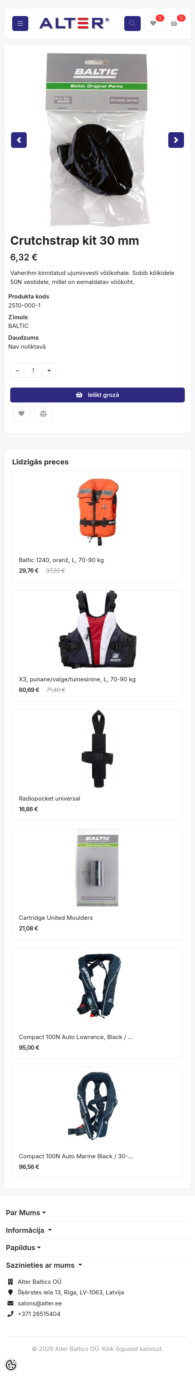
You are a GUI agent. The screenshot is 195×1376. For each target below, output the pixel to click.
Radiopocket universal (49, 798)
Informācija (26, 1230)
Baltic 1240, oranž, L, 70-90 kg (61, 560)
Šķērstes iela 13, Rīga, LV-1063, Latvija (71, 1292)
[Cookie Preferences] (11, 1365)
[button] (19, 140)
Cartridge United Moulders (56, 917)
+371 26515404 (39, 1314)
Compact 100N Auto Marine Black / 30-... (76, 1156)
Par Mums (23, 1213)
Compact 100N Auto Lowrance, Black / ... (76, 1037)
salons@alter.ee (40, 1303)
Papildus (20, 1247)
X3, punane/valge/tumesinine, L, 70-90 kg (77, 679)
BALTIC (18, 325)
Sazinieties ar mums (41, 1265)
